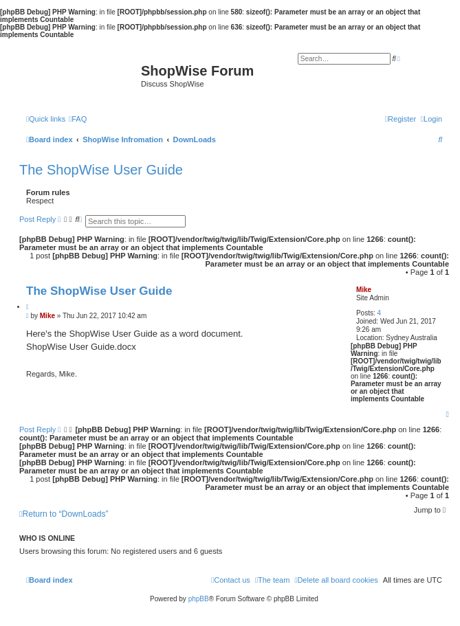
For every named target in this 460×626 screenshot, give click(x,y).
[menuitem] (78, 119)
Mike (363, 289)
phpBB (198, 599)
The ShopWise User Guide (101, 169)
